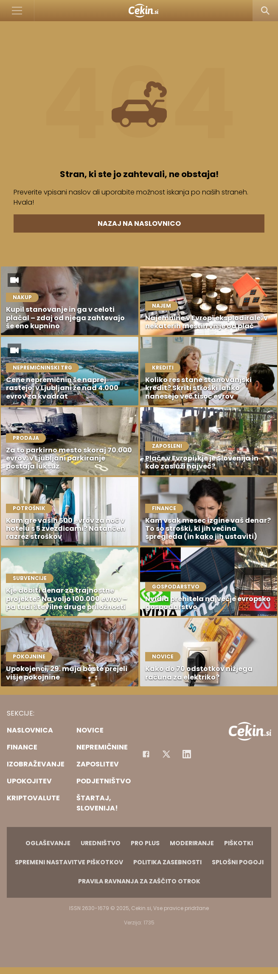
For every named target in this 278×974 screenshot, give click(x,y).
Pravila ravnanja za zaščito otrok (139, 881)
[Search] (265, 10)
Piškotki (238, 843)
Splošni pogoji (238, 862)
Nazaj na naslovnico (139, 223)
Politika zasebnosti (167, 862)
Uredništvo (101, 843)
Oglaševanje (47, 843)
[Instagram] (187, 754)
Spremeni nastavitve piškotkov (69, 862)
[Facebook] (146, 754)
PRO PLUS (145, 843)
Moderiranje (192, 843)
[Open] (17, 10)
